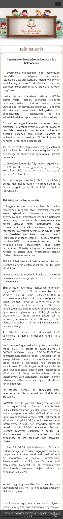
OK (55, 516)
